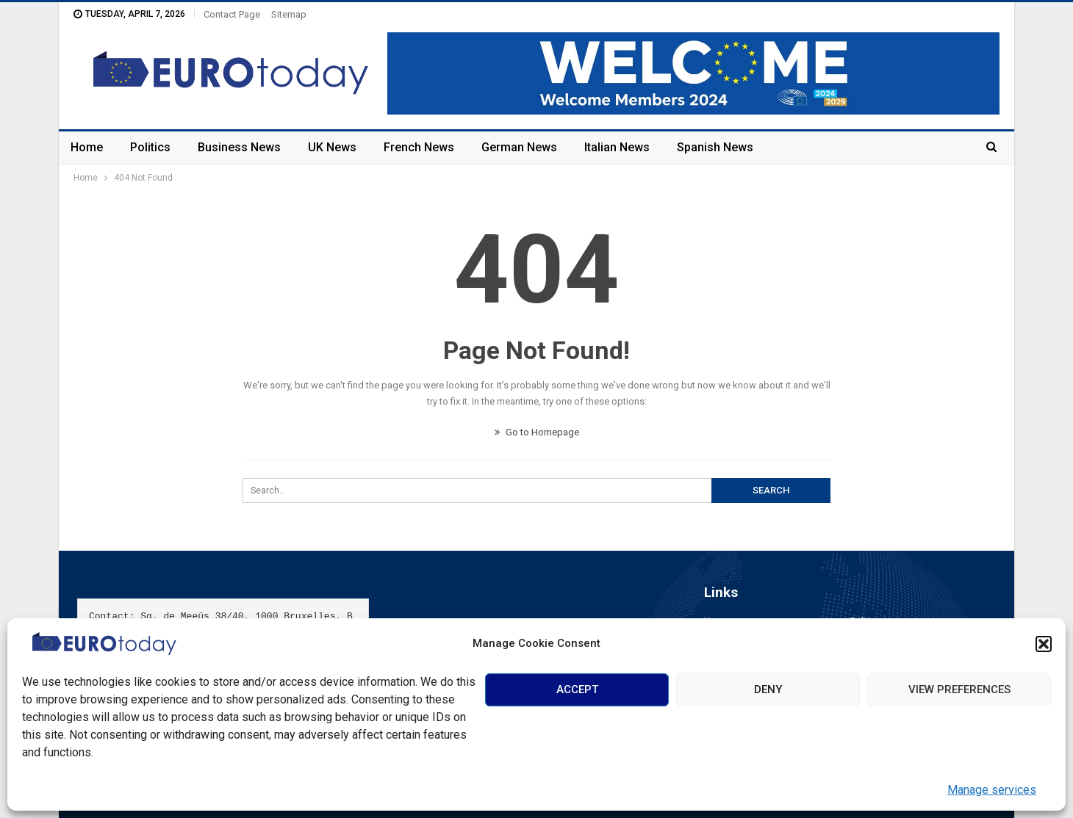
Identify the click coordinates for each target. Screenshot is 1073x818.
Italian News (617, 147)
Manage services (991, 790)
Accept (577, 689)
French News (419, 147)
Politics (150, 147)
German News (519, 147)
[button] (1043, 644)
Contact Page (232, 14)
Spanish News (715, 147)
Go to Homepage (537, 432)
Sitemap (288, 14)
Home (87, 147)
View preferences (959, 689)
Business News (239, 147)
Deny (768, 689)
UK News (332, 147)
